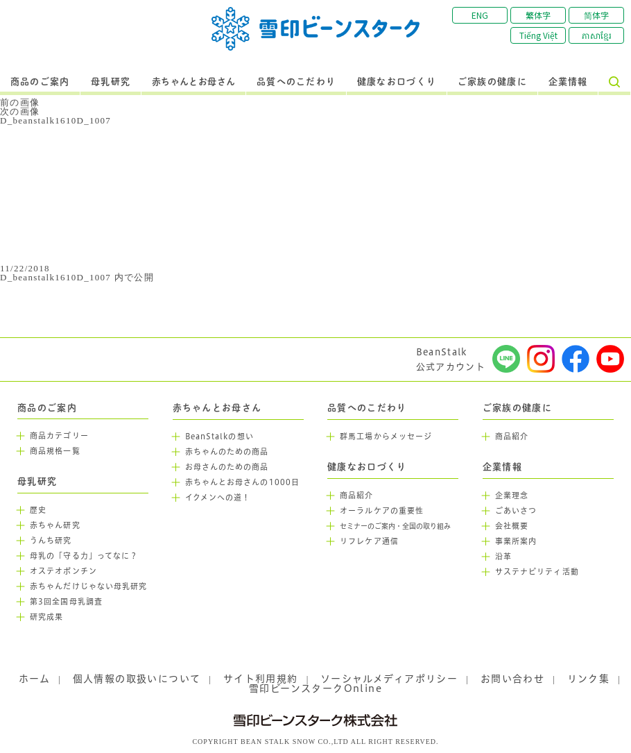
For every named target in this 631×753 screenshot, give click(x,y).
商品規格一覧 (55, 451)
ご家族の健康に (492, 81)
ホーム (34, 678)
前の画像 (20, 102)
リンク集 (588, 678)
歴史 (38, 510)
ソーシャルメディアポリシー (389, 678)
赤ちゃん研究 (55, 525)
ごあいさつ (516, 511)
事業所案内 (516, 541)
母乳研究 (110, 81)
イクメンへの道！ (218, 497)
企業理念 (511, 495)
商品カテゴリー (59, 436)
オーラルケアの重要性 (382, 511)
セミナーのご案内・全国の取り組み (395, 526)
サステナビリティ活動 (537, 572)
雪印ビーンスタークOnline (315, 688)
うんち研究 (51, 540)
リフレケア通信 (369, 541)
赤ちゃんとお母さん (194, 81)
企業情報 (568, 81)
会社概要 (511, 526)
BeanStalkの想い (219, 436)
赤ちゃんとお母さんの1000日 (242, 482)
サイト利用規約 (260, 678)
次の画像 (20, 111)
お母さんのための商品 (227, 467)
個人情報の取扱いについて (137, 678)
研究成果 (46, 617)
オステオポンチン (63, 571)
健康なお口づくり (396, 81)
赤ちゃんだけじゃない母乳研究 (88, 586)
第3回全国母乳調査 (66, 602)
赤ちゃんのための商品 (227, 452)
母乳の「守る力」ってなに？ (84, 556)
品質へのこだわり (296, 81)
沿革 (503, 556)
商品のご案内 (40, 81)
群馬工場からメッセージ (386, 436)
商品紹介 (356, 495)
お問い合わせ (512, 678)
